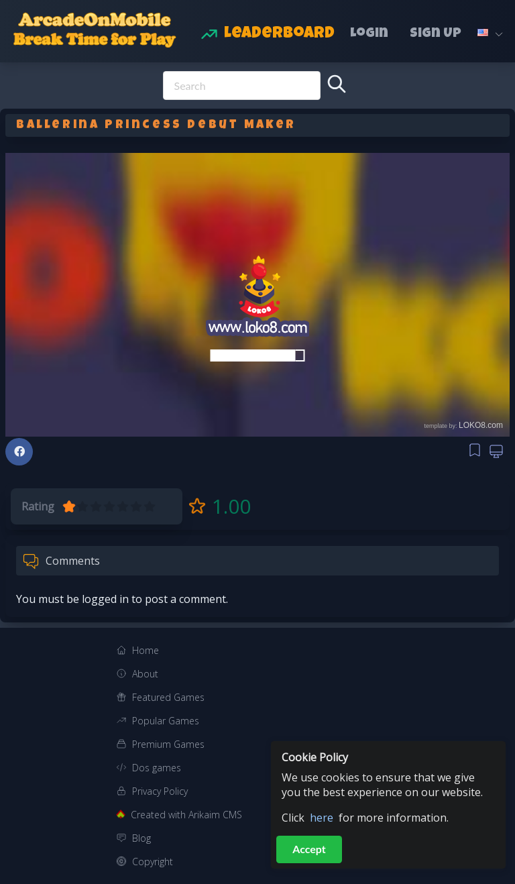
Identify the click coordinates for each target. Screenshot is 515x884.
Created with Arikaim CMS (186, 814)
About (145, 673)
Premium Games (168, 744)
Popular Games (165, 720)
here (321, 817)
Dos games (156, 767)
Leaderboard (279, 34)
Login (369, 34)
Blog (141, 838)
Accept (309, 848)
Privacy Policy (160, 791)
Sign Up (435, 34)
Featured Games (168, 697)
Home (145, 650)
